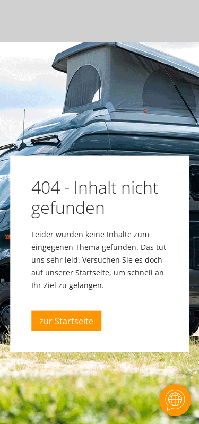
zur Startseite (66, 321)
